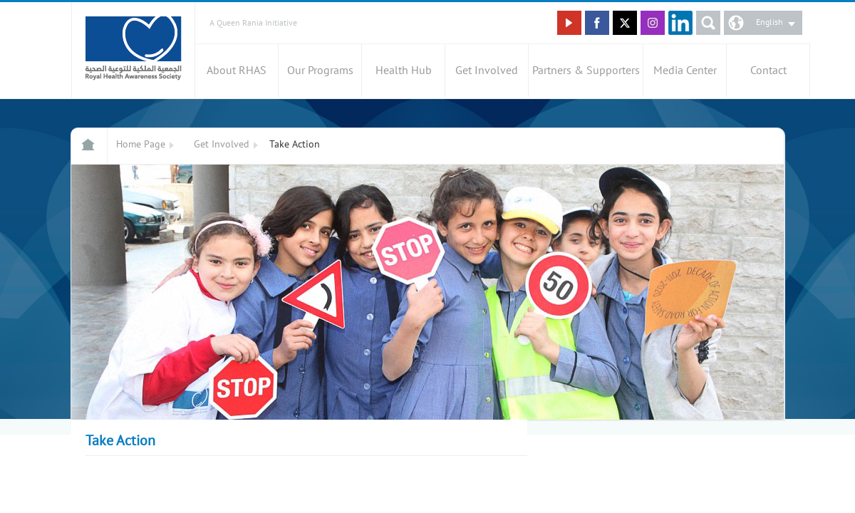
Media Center (685, 70)
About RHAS (236, 70)
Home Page (140, 144)
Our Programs (320, 70)
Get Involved (486, 70)
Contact (768, 70)
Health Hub (403, 70)
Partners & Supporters (586, 70)
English (769, 22)
